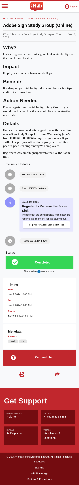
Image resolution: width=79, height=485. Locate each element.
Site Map (39, 467)
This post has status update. (39, 271)
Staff (23, 341)
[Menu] (5, 6)
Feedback (39, 461)
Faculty (13, 341)
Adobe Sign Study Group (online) (43, 19)
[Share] (57, 374)
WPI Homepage (39, 473)
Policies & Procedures (39, 479)
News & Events (16, 19)
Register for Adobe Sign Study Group (46, 225)
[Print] (22, 374)
